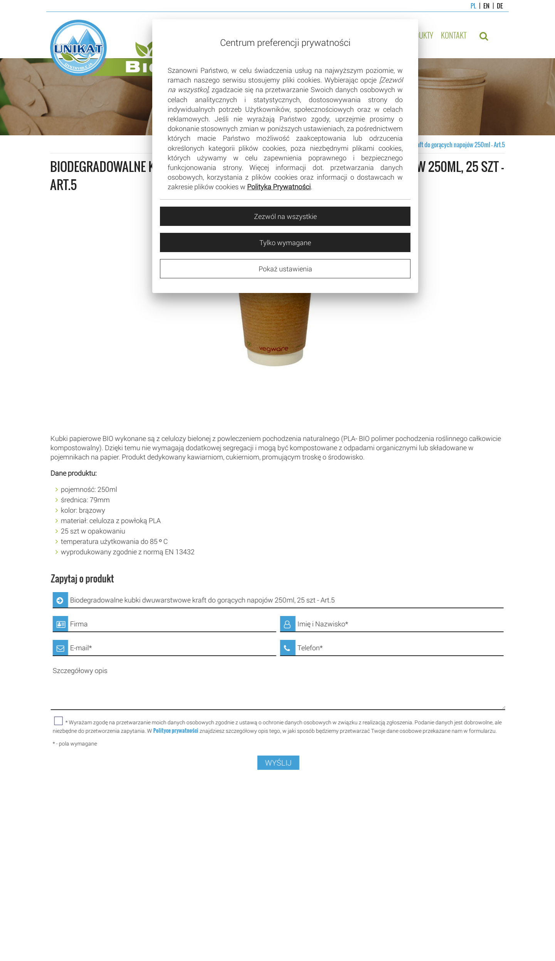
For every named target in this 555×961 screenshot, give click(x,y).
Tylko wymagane (285, 242)
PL (473, 5)
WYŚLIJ (285, 762)
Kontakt (453, 35)
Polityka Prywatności (279, 186)
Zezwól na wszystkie (285, 216)
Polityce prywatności (182, 730)
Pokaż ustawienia (285, 268)
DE (496, 5)
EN (482, 5)
